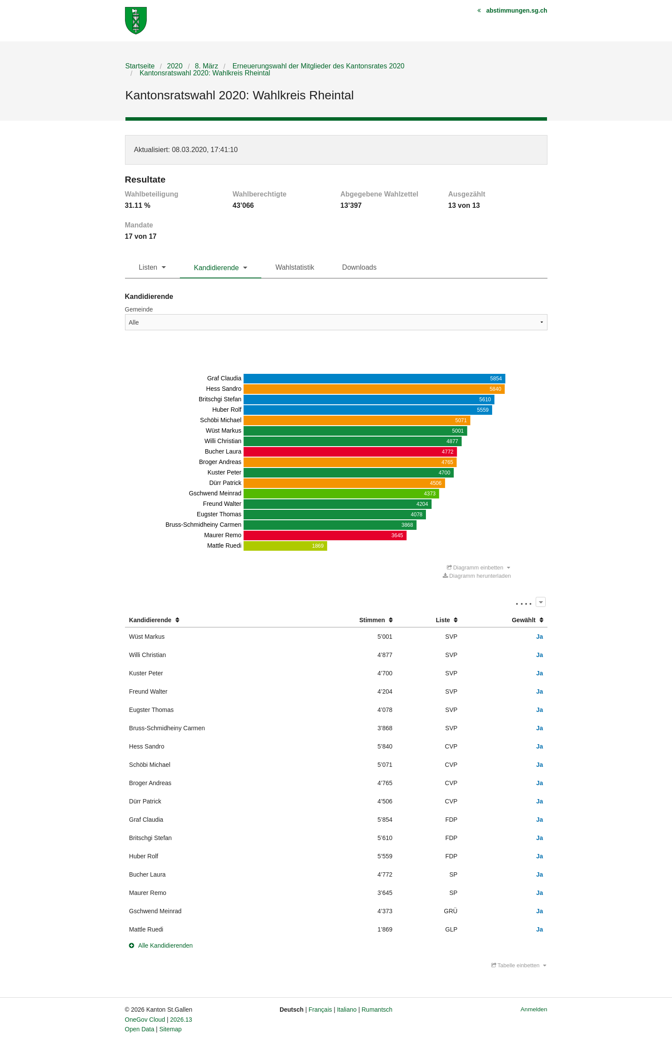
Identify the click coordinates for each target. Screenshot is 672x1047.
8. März (206, 66)
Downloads (359, 267)
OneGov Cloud (145, 1019)
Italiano (347, 1009)
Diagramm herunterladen (477, 576)
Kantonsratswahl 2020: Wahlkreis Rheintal (204, 73)
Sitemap (170, 1029)
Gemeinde (139, 309)
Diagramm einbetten (478, 567)
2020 (175, 66)
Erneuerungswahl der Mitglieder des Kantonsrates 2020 (317, 66)
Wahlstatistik (294, 267)
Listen (148, 267)
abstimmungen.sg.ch (516, 10)
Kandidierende (216, 267)
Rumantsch (376, 1009)
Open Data (140, 1029)
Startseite (140, 66)
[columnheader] (216, 620)
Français (320, 1009)
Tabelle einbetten (518, 965)
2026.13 (181, 1019)
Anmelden (533, 1009)
